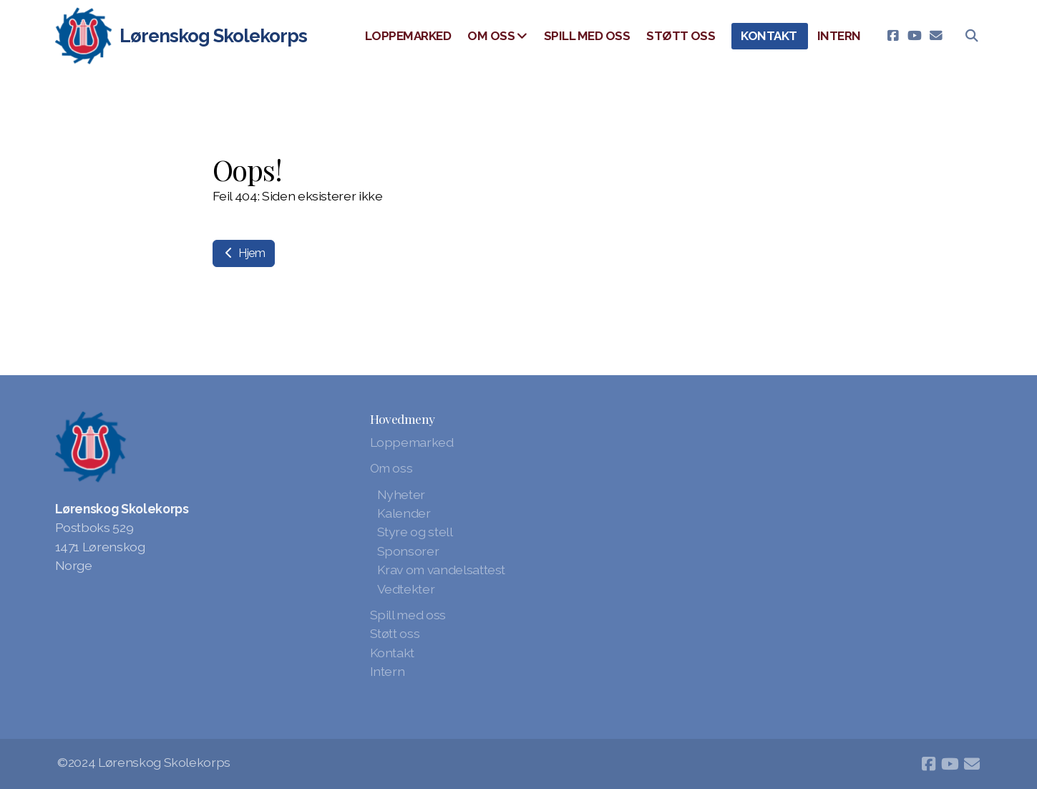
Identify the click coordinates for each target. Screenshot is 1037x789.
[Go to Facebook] (893, 36)
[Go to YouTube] (914, 36)
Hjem (244, 253)
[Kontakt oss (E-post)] (936, 36)
